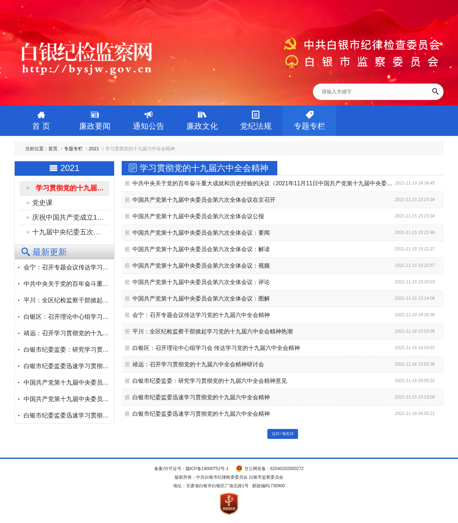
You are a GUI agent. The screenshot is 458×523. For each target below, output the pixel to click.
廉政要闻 (95, 118)
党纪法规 (256, 118)
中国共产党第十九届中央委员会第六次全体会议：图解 (201, 298)
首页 (53, 148)
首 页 (41, 118)
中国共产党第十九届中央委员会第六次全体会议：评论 (201, 282)
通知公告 (148, 118)
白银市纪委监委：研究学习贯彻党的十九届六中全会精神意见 (209, 381)
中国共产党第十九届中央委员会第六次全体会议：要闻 (201, 233)
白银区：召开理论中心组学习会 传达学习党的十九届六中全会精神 (216, 348)
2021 (94, 148)
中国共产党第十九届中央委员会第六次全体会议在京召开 (204, 200)
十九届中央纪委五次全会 (69, 232)
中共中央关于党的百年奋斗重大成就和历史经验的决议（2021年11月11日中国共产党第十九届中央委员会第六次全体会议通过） (293, 183)
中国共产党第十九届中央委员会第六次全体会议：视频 (201, 266)
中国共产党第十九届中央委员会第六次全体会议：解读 (201, 249)
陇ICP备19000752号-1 (207, 468)
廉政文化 (202, 118)
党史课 (42, 202)
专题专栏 (309, 118)
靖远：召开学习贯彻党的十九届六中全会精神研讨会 (198, 364)
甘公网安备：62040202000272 (273, 468)
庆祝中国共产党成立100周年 (70, 217)
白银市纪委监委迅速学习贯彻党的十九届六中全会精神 (201, 397)
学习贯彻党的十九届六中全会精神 (72, 188)
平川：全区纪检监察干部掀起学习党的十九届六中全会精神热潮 (212, 331)
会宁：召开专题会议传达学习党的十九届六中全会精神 (201, 315)
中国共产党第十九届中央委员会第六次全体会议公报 (198, 216)
